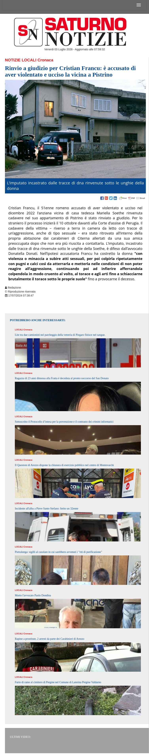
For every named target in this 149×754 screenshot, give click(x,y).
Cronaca (45, 60)
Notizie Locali (20, 60)
